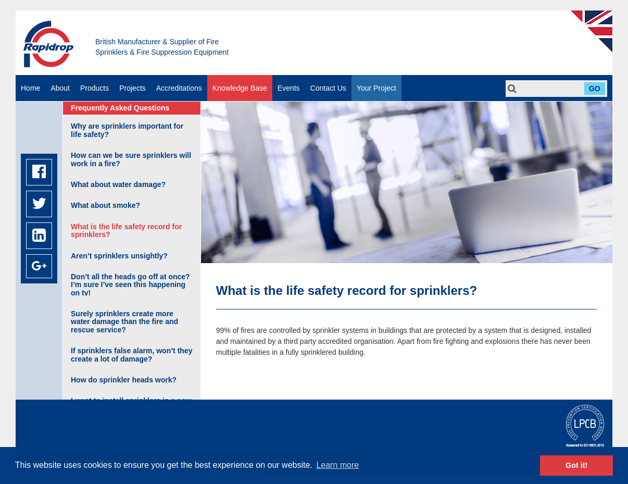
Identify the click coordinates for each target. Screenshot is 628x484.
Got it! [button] (576, 465)
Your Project (376, 88)
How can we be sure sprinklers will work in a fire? (131, 159)
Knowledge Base (239, 88)
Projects (132, 88)
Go (594, 88)
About (60, 88)
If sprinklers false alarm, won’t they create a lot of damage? (131, 354)
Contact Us (328, 88)
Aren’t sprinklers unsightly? (119, 256)
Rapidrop (48, 44)
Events (289, 88)
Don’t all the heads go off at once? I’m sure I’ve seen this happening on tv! (130, 284)
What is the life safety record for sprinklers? (126, 230)
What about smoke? (105, 205)
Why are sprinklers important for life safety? (127, 130)
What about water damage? (118, 184)
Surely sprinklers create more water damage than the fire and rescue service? (124, 321)
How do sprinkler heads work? (124, 380)
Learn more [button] (337, 465)
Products (94, 88)
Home (30, 88)
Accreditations (179, 88)
